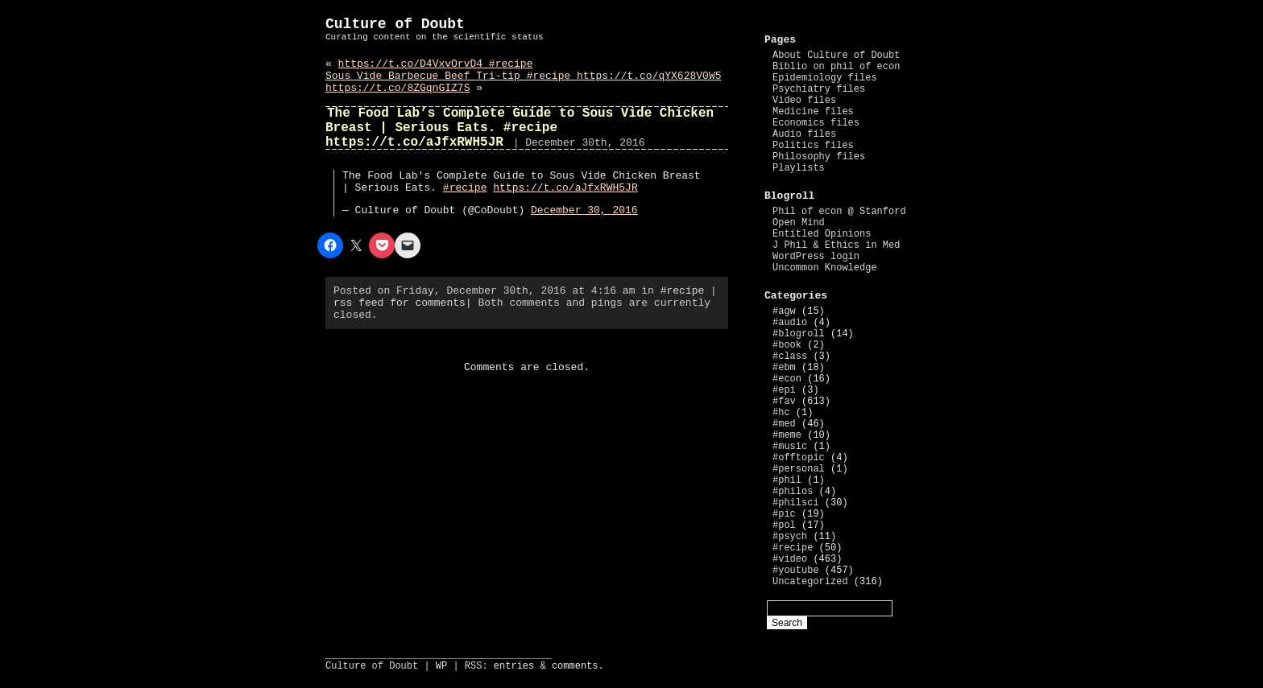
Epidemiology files (824, 78)
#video (789, 559)
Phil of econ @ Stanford (839, 211)
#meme (786, 435)
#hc (781, 412)
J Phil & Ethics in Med (836, 245)
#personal (798, 469)
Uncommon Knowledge (824, 268)
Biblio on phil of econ (836, 66)
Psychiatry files (818, 89)
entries (514, 666)
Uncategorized (810, 581)
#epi (784, 390)
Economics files (815, 123)
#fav (784, 401)
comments (575, 666)
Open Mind (798, 223)
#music (789, 446)
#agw (784, 311)
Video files (804, 100)
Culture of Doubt (395, 24)
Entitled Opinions (821, 234)
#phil (786, 480)
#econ (786, 379)
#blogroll (798, 334)
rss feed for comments (399, 303)
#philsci (795, 503)
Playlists (798, 168)
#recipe (465, 188)
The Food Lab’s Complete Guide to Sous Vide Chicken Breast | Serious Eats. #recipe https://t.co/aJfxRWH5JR (519, 128)
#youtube (795, 570)
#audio (789, 322)
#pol (784, 525)
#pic (784, 514)
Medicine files (813, 111)
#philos (792, 491)
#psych (789, 536)
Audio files (804, 134)
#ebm (784, 367)
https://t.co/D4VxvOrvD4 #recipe (435, 64)
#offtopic (798, 457)
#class (789, 356)
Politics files (813, 145)
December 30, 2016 (584, 210)
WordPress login (815, 256)
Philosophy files (818, 157)
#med (784, 424)
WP (441, 666)
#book (786, 345)
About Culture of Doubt (836, 55)
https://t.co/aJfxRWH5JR (565, 188)
